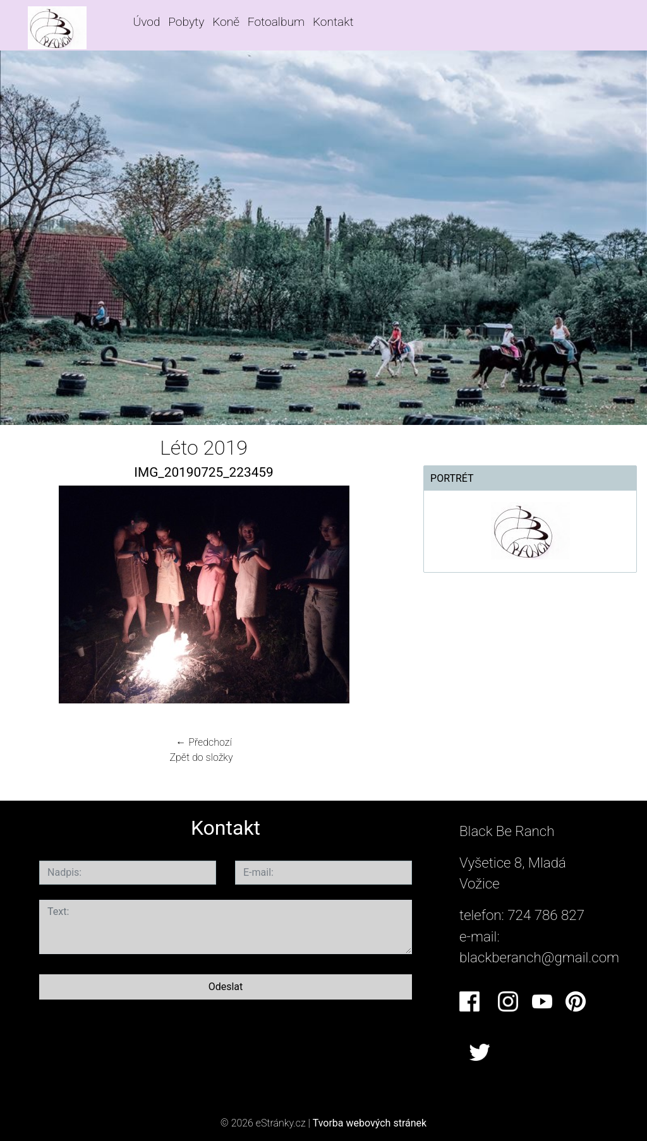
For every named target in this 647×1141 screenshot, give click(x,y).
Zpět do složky (201, 757)
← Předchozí (203, 742)
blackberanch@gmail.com (539, 957)
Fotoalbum (276, 22)
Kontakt (333, 22)
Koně (225, 22)
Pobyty (186, 22)
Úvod (146, 22)
